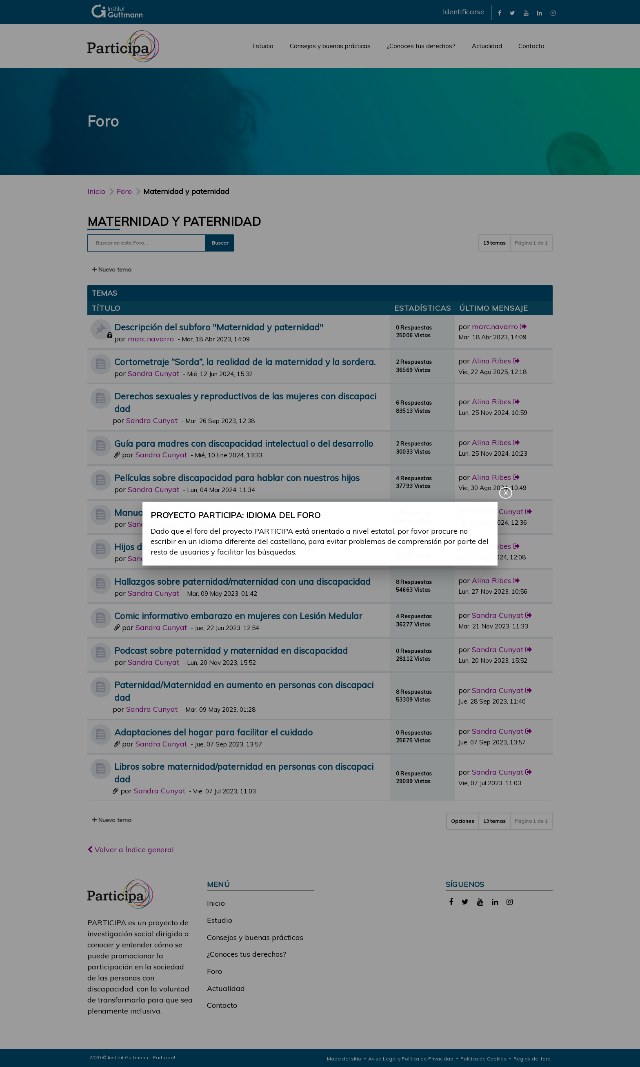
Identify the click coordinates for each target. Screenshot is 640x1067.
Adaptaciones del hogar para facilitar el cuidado (213, 731)
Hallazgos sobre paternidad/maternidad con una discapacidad (242, 581)
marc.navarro (151, 338)
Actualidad (487, 46)
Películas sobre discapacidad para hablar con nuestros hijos (237, 477)
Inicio (96, 191)
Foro (214, 971)
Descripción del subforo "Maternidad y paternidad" (218, 326)
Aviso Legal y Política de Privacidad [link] (410, 1059)
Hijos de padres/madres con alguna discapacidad (215, 546)
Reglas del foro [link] (532, 1059)
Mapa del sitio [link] (344, 1059)
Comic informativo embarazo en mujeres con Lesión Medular (238, 615)
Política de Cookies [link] (483, 1059)
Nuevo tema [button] (111, 269)
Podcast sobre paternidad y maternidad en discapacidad (231, 650)
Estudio (262, 46)
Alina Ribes (491, 360)
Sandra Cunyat (153, 373)
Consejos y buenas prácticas (330, 46)
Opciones (462, 821)
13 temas (494, 243)
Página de (531, 243)
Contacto (531, 46)
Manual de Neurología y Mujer (176, 512)
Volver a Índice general (130, 849)
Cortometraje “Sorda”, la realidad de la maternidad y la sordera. (245, 361)
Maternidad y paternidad (174, 221)
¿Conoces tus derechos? (421, 46)
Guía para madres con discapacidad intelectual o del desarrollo (243, 443)
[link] (499, 12)
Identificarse (463, 11)
